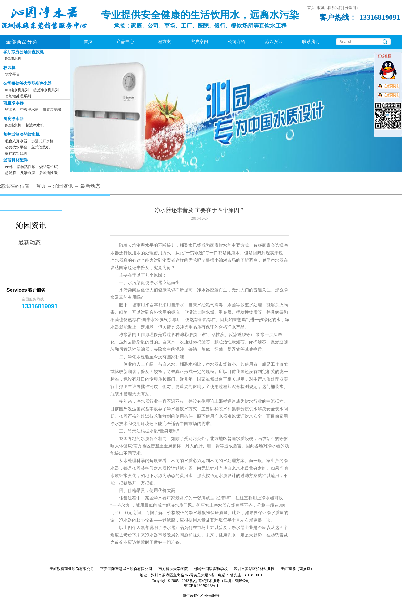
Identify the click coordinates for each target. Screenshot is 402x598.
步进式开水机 (42, 141)
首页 (88, 41)
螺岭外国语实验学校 (211, 569)
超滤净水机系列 (46, 90)
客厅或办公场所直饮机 (23, 51)
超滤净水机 (34, 125)
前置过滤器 (52, 109)
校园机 (9, 67)
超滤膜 (10, 173)
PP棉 (9, 167)
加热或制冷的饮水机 (21, 134)
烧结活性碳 (48, 167)
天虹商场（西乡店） (297, 569)
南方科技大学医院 (173, 569)
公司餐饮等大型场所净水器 (27, 83)
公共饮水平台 (16, 147)
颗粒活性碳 (26, 167)
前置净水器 (13, 103)
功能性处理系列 (18, 96)
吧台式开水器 (16, 141)
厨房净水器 (13, 118)
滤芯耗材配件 (15, 160)
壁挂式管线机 (16, 153)
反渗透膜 (27, 173)
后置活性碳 (48, 173)
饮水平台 (12, 74)
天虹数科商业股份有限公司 (71, 569)
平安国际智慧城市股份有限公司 (126, 569)
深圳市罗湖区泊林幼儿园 (254, 569)
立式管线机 (40, 147)
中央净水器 (29, 109)
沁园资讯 (63, 186)
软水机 (10, 109)
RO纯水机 (13, 58)
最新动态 (90, 186)
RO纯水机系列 (17, 90)
